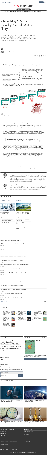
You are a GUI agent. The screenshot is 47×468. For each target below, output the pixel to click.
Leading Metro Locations (4, 444)
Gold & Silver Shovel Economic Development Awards (8, 441)
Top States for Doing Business (5, 445)
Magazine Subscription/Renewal (7, 429)
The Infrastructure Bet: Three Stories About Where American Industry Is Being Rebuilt (10, 348)
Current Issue (3, 433)
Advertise (9, 2)
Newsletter (3, 431)
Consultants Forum (4, 2)
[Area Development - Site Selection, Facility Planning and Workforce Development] (23, 6)
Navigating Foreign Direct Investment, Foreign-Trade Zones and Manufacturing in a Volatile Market (11, 342)
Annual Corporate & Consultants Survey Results (7, 442)
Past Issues (44, 337)
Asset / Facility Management (28, 431)
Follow (20, 9)
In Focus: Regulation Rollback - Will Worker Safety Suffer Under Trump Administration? (11, 80)
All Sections (45, 11)
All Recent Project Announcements (6, 301)
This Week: (11, 370)
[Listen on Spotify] (11, 359)
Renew (45, 2)
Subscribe (41, 2)
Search (27, 9)
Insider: (11, 367)
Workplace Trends (17, 16)
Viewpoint (18, 200)
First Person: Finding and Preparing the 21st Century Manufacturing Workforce (10, 75)
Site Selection (26, 434)
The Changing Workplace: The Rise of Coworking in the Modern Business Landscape (10, 73)
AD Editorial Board (37, 11)
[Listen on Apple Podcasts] (11, 357)
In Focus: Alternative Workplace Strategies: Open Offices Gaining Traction (9, 77)
